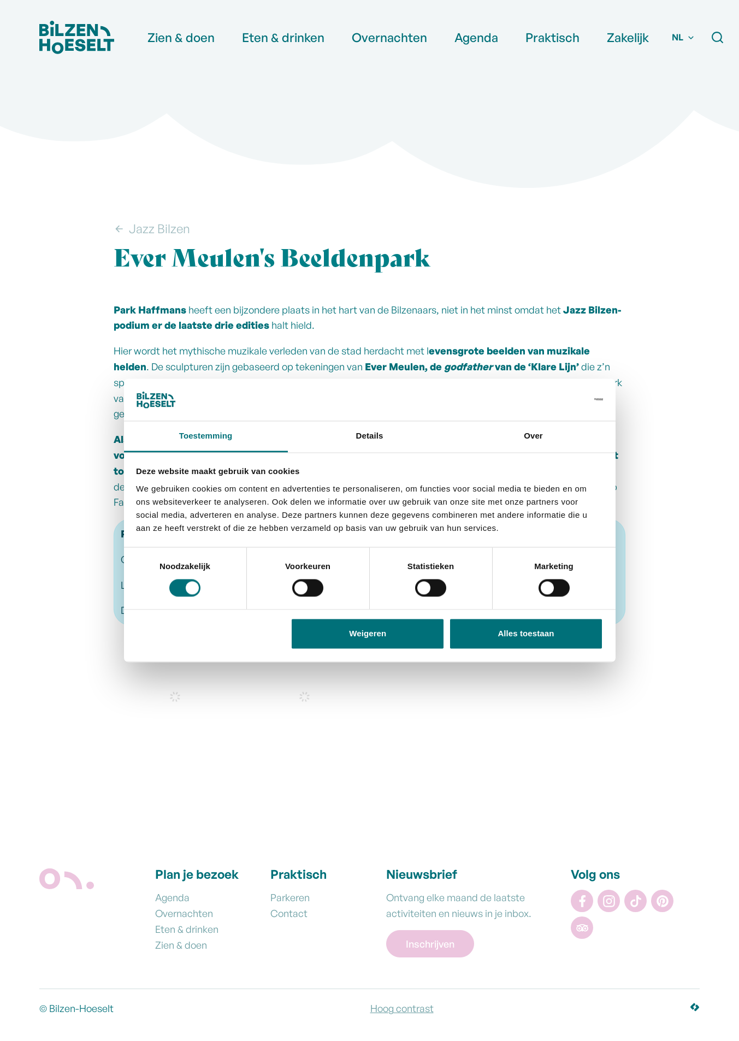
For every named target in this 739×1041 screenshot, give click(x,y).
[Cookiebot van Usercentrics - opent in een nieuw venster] (555, 400)
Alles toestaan (526, 633)
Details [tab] (369, 435)
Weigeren (367, 633)
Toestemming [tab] (206, 435)
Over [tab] (533, 435)
